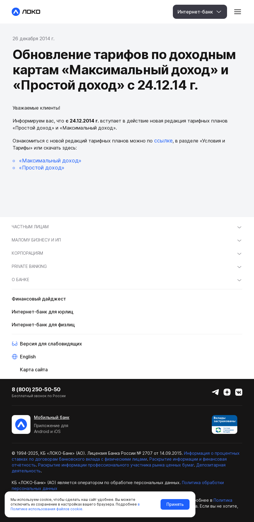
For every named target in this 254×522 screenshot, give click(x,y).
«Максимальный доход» (50, 160)
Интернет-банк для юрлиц (42, 312)
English (28, 357)
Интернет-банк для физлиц (43, 325)
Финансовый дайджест (39, 299)
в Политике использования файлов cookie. (75, 506)
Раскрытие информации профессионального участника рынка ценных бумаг (116, 464)
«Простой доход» (41, 168)
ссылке (163, 140)
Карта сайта (34, 369)
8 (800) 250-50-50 (36, 389)
